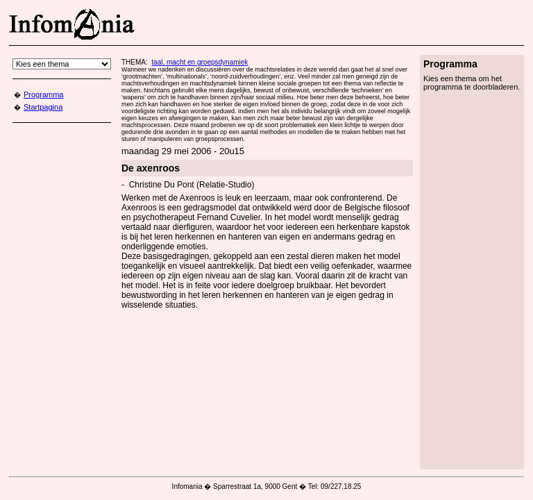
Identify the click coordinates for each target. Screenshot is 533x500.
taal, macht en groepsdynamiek (199, 62)
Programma (43, 94)
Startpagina (43, 107)
